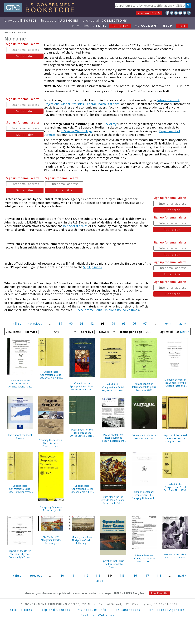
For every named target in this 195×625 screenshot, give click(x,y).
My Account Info (92, 610)
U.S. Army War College (76, 131)
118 (158, 575)
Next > (184, 332)
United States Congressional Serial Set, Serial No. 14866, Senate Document (51, 374)
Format (30, 332)
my (147, 26)
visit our (149, 13)
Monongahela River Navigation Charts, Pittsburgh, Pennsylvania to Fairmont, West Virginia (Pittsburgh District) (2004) (82, 540)
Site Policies (21, 610)
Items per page (131, 332)
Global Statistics (72, 104)
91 (81, 323)
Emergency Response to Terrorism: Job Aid (50, 509)
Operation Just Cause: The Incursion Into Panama (113, 564)
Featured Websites (97, 615)
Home (7, 32)
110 (61, 575)
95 (123, 323)
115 (122, 575)
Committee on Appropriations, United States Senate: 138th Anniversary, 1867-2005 (82, 386)
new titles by (103, 26)
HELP (167, 26)
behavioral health (75, 226)
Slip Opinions (92, 267)
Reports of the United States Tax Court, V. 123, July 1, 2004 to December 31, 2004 (175, 438)
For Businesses (126, 610)
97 (144, 323)
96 (134, 323)
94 (113, 323)
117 (146, 575)
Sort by (86, 332)
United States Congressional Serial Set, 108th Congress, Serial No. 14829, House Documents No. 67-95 (20, 488)
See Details (159, 593)
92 (92, 323)
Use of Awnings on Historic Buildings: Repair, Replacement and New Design (113, 437)
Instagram (176, 13)
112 (85, 575)
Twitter (172, 13)
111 (73, 575)
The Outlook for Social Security (20, 436)
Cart (182, 26)
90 (71, 323)
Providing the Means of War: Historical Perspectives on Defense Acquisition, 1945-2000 (51, 443)
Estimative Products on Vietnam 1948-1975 (144, 437)
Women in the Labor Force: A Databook (175, 556)
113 (97, 575)
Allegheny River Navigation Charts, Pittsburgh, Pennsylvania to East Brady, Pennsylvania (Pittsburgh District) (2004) (51, 540)
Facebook (167, 13)
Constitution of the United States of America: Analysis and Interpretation (20, 383)
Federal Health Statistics (102, 104)
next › (167, 323)
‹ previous (35, 323)
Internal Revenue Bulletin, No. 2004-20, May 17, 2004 (144, 558)
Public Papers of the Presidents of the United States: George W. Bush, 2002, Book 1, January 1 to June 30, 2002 (82, 432)
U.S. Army (110, 124)
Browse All (20, 20)
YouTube (180, 13)
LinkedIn (189, 13)
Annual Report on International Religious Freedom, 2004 (144, 387)
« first (17, 323)
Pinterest (184, 13)
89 (60, 323)
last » (182, 323)
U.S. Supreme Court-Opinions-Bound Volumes (106, 310)
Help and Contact (54, 610)
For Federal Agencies (166, 610)
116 (134, 575)
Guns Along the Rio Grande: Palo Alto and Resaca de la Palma (113, 500)
